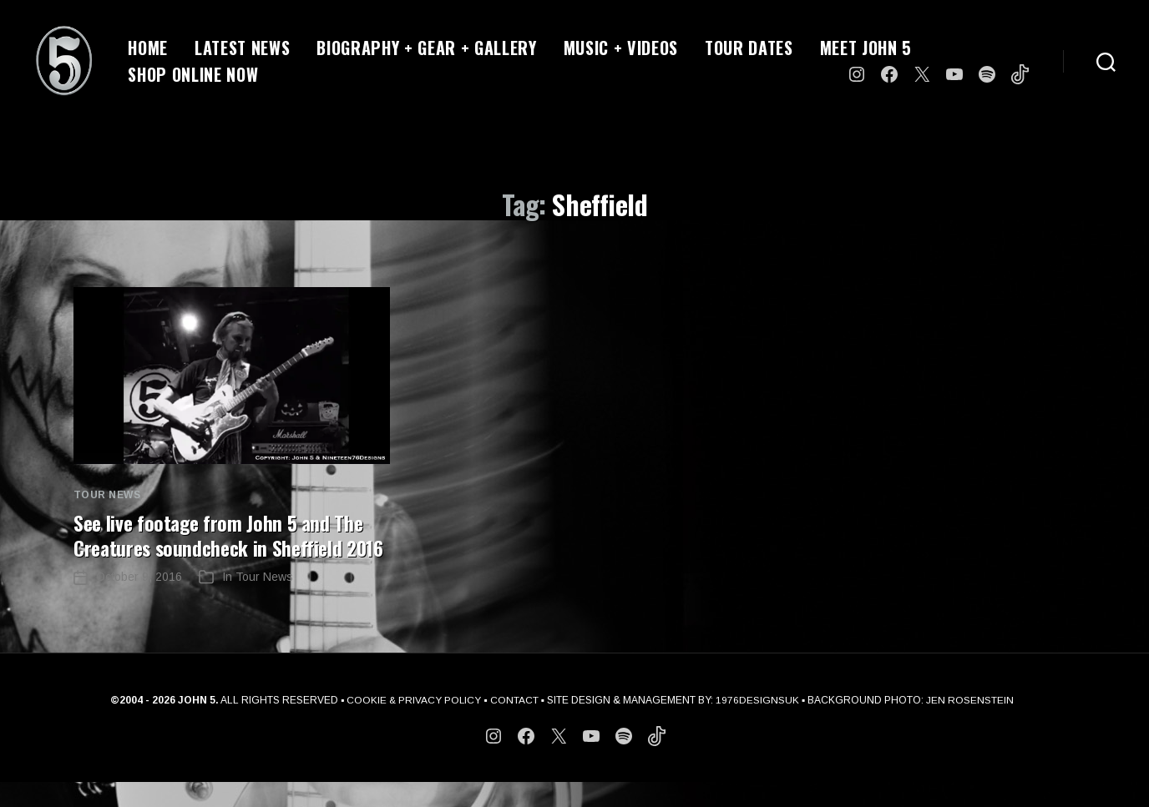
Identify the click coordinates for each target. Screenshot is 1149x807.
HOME (148, 48)
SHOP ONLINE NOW (193, 74)
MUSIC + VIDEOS (621, 48)
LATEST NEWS (242, 48)
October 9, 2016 (139, 601)
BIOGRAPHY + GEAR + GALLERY (426, 48)
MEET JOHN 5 (866, 48)
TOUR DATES (749, 48)
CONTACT (515, 725)
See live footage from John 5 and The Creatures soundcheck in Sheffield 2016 (221, 547)
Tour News (106, 495)
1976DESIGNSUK (758, 725)
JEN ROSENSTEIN (971, 725)
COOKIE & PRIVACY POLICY (414, 725)
